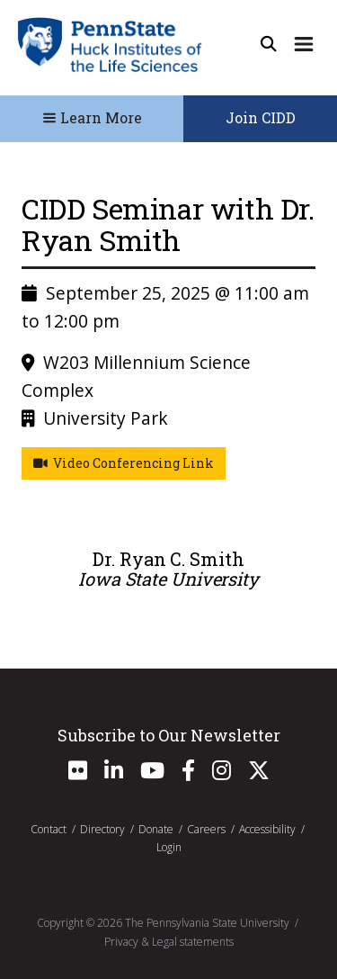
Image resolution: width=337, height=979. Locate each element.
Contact (49, 829)
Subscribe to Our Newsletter (169, 735)
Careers (206, 829)
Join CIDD (261, 117)
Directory (102, 829)
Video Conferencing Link (123, 463)
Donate (155, 829)
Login (169, 847)
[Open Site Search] (269, 44)
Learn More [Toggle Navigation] (92, 117)
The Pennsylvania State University (207, 922)
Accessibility (267, 829)
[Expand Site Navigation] (303, 44)
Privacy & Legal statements (169, 941)
